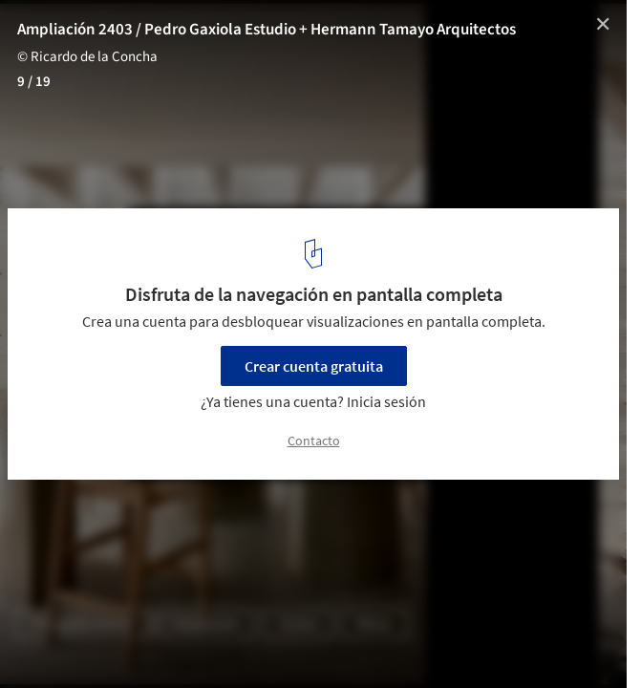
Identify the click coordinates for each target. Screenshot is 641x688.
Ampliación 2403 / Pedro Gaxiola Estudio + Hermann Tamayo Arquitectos (266, 29)
